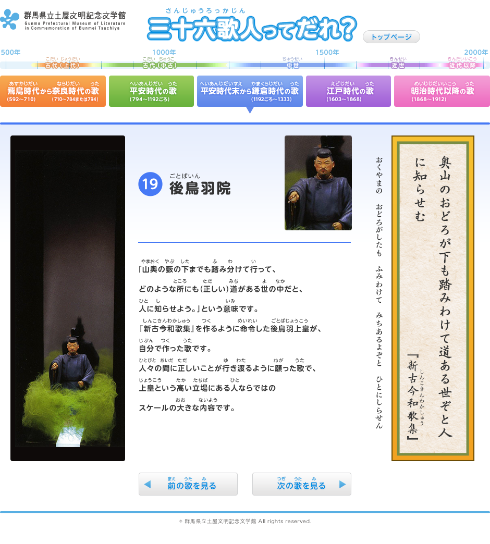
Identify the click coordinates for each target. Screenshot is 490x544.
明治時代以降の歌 (442, 91)
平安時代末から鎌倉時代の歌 (250, 91)
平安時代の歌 (151, 91)
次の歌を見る (301, 484)
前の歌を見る (188, 484)
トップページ (391, 36)
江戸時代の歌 (348, 91)
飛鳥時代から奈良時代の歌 (53, 91)
